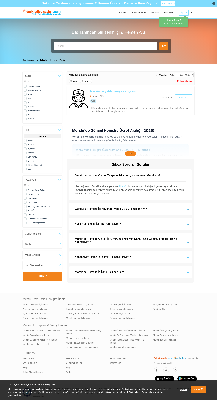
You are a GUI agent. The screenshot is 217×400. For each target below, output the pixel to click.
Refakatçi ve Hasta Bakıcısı (39, 206)
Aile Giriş (155, 12)
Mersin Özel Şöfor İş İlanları (166, 331)
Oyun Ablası (33, 202)
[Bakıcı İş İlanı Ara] (105, 46)
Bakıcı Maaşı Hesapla (33, 372)
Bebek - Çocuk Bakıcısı (37, 190)
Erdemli (31, 161)
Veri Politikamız (30, 363)
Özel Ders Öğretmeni (36, 223)
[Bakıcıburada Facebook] (156, 370)
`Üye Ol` (122, 186)
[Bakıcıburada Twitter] (166, 370)
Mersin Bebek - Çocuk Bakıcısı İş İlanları (42, 331)
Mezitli (30, 169)
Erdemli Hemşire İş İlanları (78, 309)
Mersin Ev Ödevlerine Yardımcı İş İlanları (129, 335)
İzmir (30, 98)
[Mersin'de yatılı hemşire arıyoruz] (118, 100)
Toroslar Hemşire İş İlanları (122, 318)
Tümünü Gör (159, 309)
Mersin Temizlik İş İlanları (165, 340)
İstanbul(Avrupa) (34, 86)
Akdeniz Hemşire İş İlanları (35, 304)
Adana (30, 103)
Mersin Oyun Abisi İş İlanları (123, 347)
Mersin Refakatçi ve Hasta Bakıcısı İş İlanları (83, 332)
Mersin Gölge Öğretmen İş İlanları (82, 347)
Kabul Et (198, 389)
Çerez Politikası (15, 395)
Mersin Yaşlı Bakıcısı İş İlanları (37, 344)
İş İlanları (123, 12)
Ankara (30, 94)
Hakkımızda (28, 358)
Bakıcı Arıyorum (139, 12)
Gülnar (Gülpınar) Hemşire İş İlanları (83, 313)
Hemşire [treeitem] (54, 60)
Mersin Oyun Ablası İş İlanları (36, 335)
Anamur (31, 145)
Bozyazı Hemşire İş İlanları (35, 318)
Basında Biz (115, 363)
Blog (68, 367)
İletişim (26, 367)
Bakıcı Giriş (169, 12)
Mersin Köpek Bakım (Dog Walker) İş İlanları (127, 341)
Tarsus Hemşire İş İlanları (121, 313)
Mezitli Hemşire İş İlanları (78, 318)
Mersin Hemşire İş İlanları (78, 338)
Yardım (69, 372)
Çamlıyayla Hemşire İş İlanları (80, 304)
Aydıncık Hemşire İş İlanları (35, 313)
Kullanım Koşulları (74, 363)
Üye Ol (184, 12)
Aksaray (31, 119)
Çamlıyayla (32, 157)
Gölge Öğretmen (34, 210)
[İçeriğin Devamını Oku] (130, 153)
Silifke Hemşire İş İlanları (121, 309)
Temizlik (31, 215)
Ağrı (29, 115)
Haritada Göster (185, 75)
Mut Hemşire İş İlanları (120, 304)
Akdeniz (31, 141)
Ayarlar (183, 389)
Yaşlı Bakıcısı (33, 198)
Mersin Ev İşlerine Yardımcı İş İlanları (40, 340)
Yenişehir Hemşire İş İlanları (166, 304)
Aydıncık (31, 149)
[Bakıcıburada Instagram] (175, 370)
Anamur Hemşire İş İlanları (35, 309)
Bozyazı (31, 153)
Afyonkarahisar (34, 111)
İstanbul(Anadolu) (35, 90)
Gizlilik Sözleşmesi (118, 358)
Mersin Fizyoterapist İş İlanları (80, 343)
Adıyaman (32, 107)
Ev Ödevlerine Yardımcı (37, 219)
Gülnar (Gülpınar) (35, 165)
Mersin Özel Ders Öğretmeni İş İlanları (127, 331)
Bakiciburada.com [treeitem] (30, 60)
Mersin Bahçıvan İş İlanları (165, 335)
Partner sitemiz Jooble (163, 363)
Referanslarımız (73, 358)
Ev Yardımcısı (33, 194)
